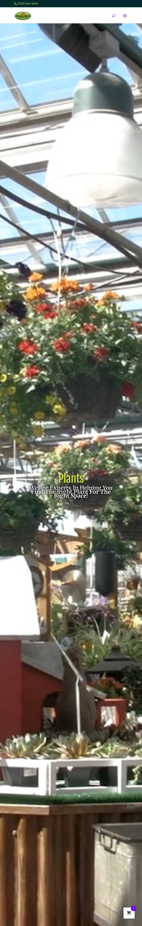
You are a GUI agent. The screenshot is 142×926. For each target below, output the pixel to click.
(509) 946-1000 (27, 3)
